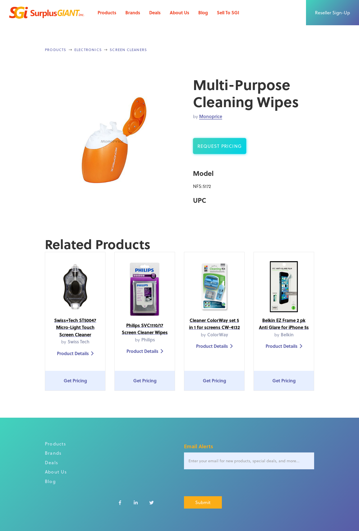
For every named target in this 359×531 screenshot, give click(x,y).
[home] (46, 12)
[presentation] (226, 483)
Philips (148, 339)
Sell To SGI (228, 12)
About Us (179, 12)
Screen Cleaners (128, 49)
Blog (203, 12)
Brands (132, 12)
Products (107, 12)
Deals (155, 12)
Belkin (287, 334)
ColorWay (217, 334)
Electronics (88, 49)
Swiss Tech (78, 341)
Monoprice (210, 116)
